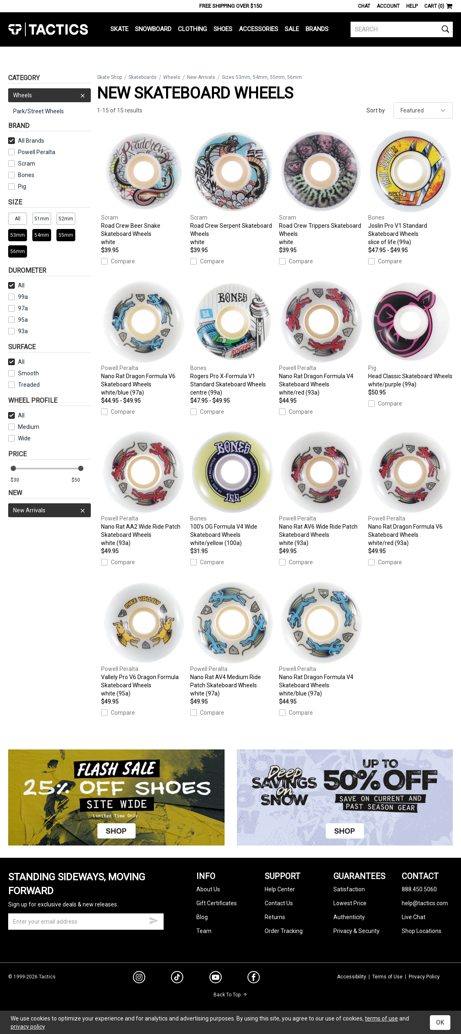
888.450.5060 (419, 889)
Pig (17, 186)
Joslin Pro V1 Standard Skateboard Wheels (410, 187)
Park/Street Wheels (38, 111)
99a (18, 297)
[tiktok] (177, 978)
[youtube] (215, 979)
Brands (317, 29)
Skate (119, 29)
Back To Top (230, 995)
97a (18, 308)
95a (18, 319)
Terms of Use (387, 977)
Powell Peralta (31, 152)
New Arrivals (49, 510)
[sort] (423, 110)
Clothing (192, 29)
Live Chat (413, 917)
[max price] (81, 480)
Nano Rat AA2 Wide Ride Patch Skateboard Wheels (143, 488)
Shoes (223, 29)
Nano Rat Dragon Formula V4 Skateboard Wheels (321, 338)
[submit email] (154, 919)
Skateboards (142, 77)
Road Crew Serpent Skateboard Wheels (232, 187)
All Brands (26, 140)
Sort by (376, 110)
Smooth (23, 373)
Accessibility (351, 977)
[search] (402, 29)
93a (18, 331)
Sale (292, 29)
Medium (23, 427)
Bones (21, 175)
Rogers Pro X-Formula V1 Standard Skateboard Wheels (232, 338)
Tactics (48, 29)
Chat (364, 6)
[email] (86, 921)
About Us (208, 889)
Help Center (280, 889)
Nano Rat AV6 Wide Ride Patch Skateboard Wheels (321, 488)
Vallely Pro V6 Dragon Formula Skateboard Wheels (143, 639)
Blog (202, 917)
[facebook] (253, 979)
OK (440, 1022)
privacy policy (28, 1026)
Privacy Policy (424, 977)
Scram (21, 163)
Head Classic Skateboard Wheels (410, 334)
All (16, 285)
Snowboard (153, 29)
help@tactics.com (425, 903)
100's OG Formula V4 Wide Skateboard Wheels (232, 488)
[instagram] (139, 978)
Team (203, 931)
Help (412, 6)
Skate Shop (109, 77)
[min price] (20, 480)
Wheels (49, 95)
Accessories (258, 29)
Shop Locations (421, 931)
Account (388, 6)
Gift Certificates (216, 903)
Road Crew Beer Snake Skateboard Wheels (143, 187)
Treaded (24, 384)
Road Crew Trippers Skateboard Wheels (321, 187)
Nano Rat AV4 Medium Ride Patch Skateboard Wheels (232, 639)
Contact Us (279, 903)
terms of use (381, 1018)
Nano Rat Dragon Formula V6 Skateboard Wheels (143, 338)
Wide (19, 438)
